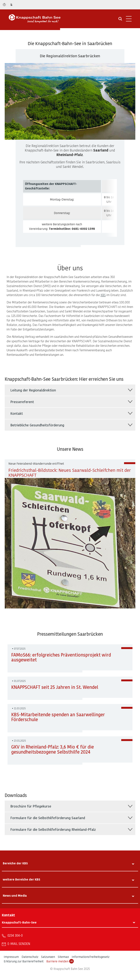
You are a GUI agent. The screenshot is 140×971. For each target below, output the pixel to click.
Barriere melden (60, 961)
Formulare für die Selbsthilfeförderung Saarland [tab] (47, 818)
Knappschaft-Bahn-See (19, 922)
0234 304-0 (15, 935)
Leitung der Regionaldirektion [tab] (33, 390)
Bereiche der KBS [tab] (15, 863)
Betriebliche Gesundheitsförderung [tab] (37, 425)
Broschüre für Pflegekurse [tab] (30, 806)
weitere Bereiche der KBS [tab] (21, 879)
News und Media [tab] (15, 895)
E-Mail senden (19, 943)
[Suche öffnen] (120, 20)
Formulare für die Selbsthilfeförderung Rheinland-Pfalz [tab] (53, 829)
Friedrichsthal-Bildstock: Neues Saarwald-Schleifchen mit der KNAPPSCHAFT (69, 472)
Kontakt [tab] (16, 413)
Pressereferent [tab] (22, 402)
